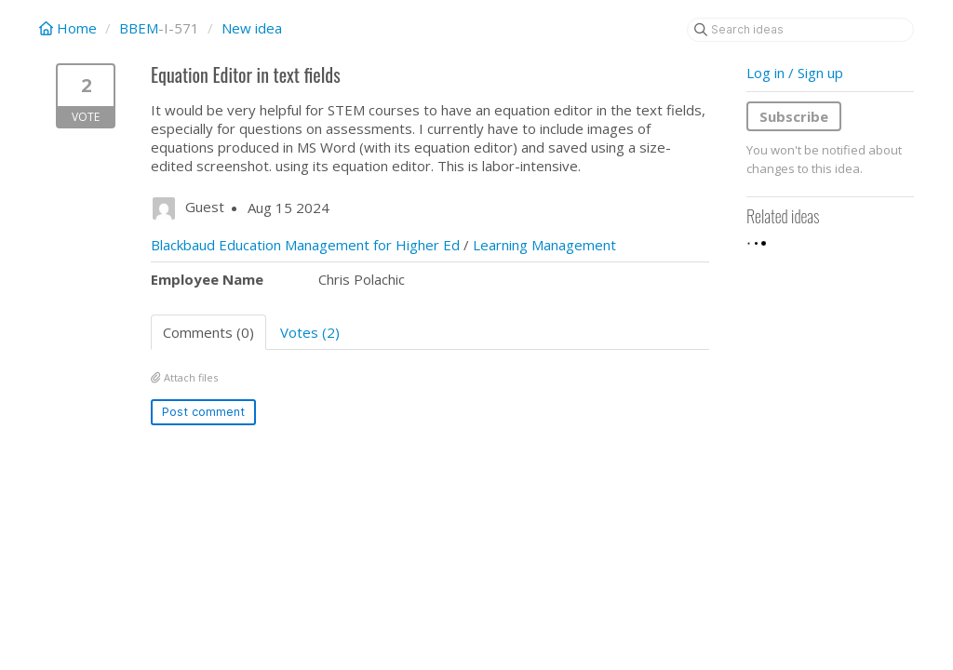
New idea (251, 28)
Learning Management (544, 244)
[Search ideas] (800, 30)
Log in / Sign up (794, 72)
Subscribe (793, 116)
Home (70, 28)
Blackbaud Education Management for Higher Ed (305, 244)
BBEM (138, 28)
